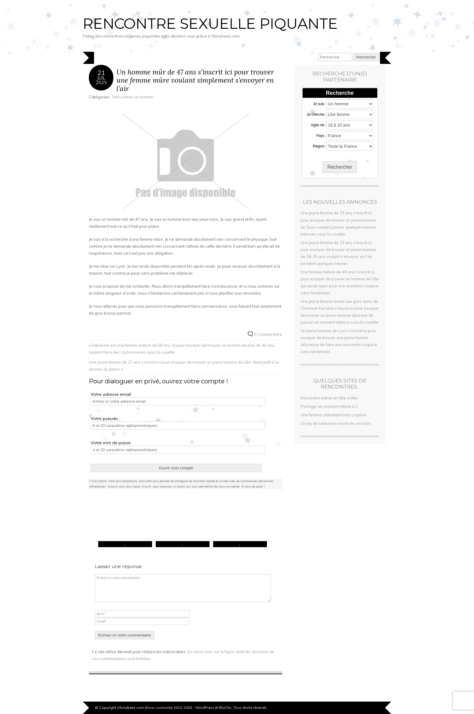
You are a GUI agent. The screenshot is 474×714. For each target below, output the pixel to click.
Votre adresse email (111, 394)
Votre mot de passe (111, 442)
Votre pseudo (104, 418)
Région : (319, 146)
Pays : (321, 136)
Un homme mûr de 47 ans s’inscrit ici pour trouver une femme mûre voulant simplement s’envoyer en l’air (195, 80)
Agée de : (318, 125)
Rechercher (339, 167)
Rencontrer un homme (132, 96)
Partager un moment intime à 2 (329, 406)
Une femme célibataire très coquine (333, 414)
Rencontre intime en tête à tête (329, 397)
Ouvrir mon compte (176, 468)
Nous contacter (159, 707)
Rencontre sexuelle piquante (210, 23)
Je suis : (319, 104)
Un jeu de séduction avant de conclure (335, 423)
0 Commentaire (268, 334)
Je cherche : (316, 114)
